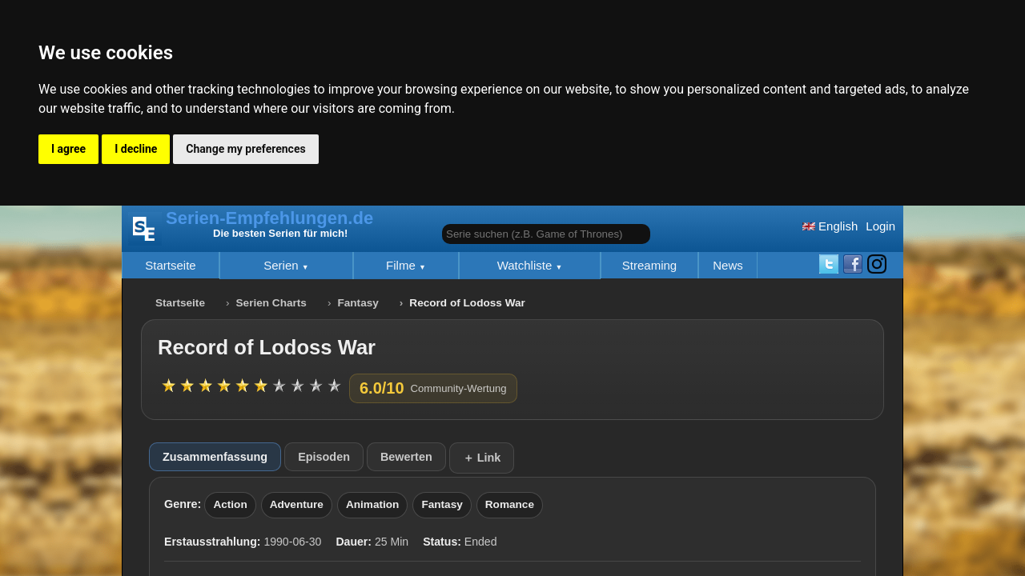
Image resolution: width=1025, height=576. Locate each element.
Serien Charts (271, 303)
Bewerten (406, 456)
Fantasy (357, 303)
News (728, 265)
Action (230, 504)
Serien (282, 265)
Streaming (649, 265)
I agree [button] (68, 148)
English (830, 226)
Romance (509, 504)
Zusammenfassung (215, 456)
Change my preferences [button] (245, 148)
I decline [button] (136, 148)
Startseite (170, 265)
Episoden (324, 456)
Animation (372, 504)
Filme (402, 265)
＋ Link (482, 457)
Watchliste (526, 265)
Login (880, 226)
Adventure (297, 504)
